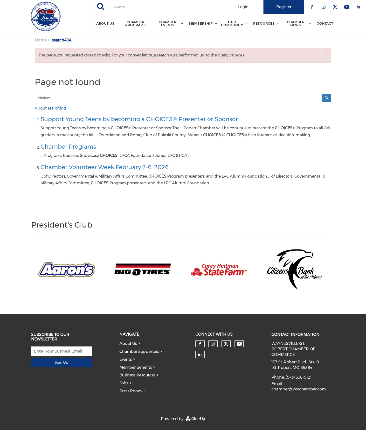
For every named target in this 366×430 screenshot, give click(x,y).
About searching (50, 108)
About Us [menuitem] (105, 23)
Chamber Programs (68, 146)
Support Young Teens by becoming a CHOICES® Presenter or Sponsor (139, 119)
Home (41, 40)
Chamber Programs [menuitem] (135, 23)
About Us (128, 343)
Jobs (123, 383)
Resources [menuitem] (264, 23)
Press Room (130, 391)
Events (125, 359)
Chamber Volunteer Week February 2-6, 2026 (105, 167)
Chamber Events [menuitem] (167, 23)
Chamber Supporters (139, 351)
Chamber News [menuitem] (295, 23)
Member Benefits (135, 367)
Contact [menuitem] (325, 23)
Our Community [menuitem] (232, 23)
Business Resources (137, 375)
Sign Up (61, 362)
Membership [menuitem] (201, 23)
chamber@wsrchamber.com (298, 389)
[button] (326, 53)
